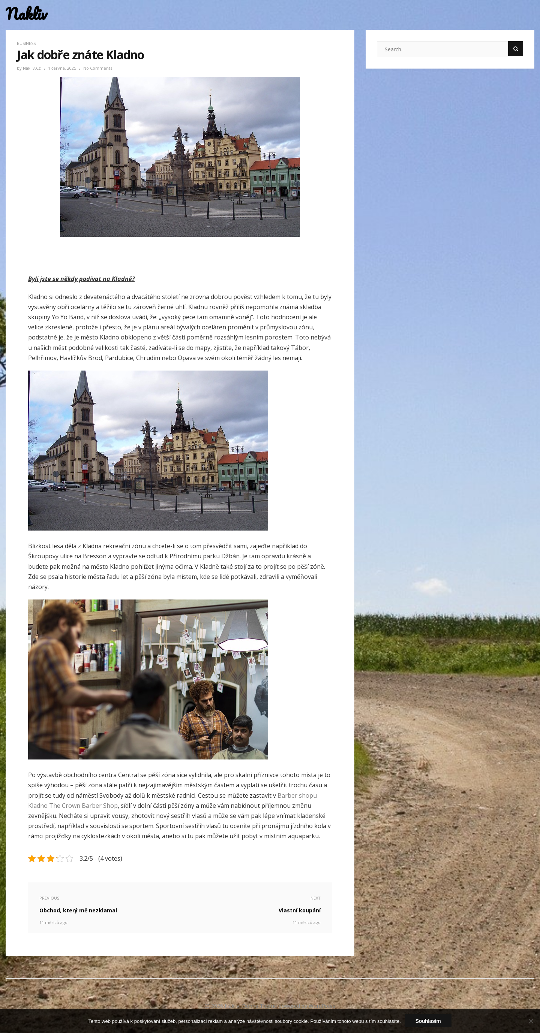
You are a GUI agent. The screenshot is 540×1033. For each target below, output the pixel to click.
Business (26, 43)
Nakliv (26, 14)
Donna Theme (260, 1005)
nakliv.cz (32, 68)
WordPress (322, 1005)
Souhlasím (428, 1021)
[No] (530, 1021)
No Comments (97, 68)
